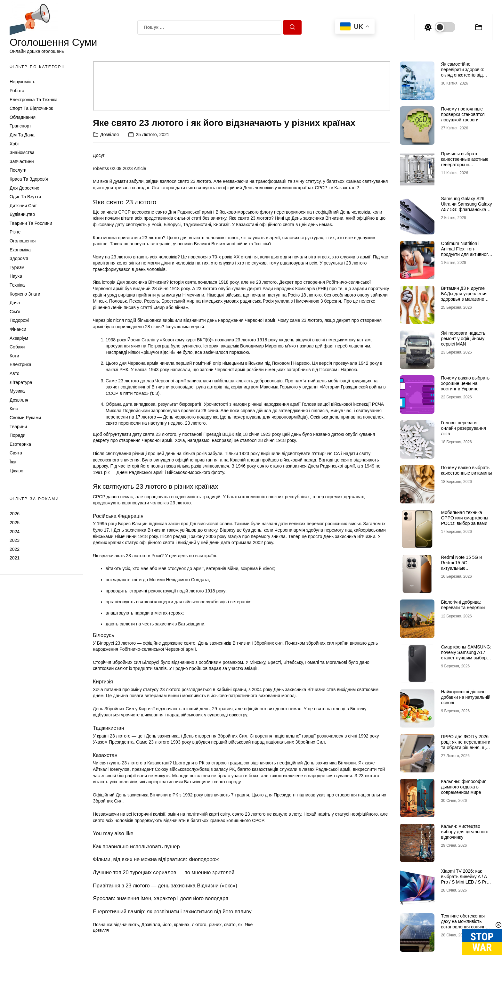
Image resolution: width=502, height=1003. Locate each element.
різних (215, 924)
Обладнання (23, 117)
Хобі (14, 143)
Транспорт (20, 125)
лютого (199, 924)
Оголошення (23, 240)
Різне (15, 231)
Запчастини (22, 161)
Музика (17, 391)
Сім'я (15, 311)
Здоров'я (19, 258)
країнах (181, 924)
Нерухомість (23, 81)
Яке (249, 924)
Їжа (13, 461)
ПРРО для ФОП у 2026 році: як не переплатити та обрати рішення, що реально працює (465, 744)
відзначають (126, 924)
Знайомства (22, 152)
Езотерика (20, 444)
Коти (14, 355)
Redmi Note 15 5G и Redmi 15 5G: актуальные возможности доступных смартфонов (466, 568)
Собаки (17, 346)
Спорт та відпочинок (31, 108)
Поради (17, 435)
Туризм (17, 267)
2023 (15, 540)
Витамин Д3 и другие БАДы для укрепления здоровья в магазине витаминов (464, 296)
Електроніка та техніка (33, 99)
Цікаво (16, 470)
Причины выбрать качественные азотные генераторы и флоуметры (464, 161)
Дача (15, 302)
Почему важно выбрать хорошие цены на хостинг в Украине (465, 383)
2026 (15, 513)
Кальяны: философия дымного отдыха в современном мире (463, 787)
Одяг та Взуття (25, 196)
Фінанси (18, 329)
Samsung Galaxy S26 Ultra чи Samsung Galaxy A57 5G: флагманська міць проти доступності (466, 206)
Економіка (20, 249)
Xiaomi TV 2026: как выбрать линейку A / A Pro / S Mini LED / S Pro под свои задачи (465, 879)
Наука (16, 276)
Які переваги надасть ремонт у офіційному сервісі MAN (463, 338)
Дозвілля (19, 400)
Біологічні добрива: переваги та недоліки (463, 604)
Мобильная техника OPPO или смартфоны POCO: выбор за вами (464, 518)
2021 (15, 557)
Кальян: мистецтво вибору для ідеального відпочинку (464, 832)
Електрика (20, 364)
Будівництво (22, 214)
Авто (15, 373)
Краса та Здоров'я (29, 179)
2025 (15, 522)
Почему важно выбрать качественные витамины (466, 470)
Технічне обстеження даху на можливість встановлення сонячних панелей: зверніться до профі (465, 926)
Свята (16, 452)
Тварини (18, 426)
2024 (15, 531)
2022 (15, 549)
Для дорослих (24, 188)
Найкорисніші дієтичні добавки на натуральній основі (465, 697)
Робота (17, 90)
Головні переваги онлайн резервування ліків (463, 428)
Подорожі (19, 320)
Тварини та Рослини (31, 223)
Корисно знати (25, 294)
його (167, 924)
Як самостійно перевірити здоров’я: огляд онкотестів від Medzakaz (462, 72)
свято (230, 924)
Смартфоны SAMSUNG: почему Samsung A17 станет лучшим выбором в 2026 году (466, 654)
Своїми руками (25, 417)
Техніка (17, 285)
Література (21, 382)
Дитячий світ (23, 205)
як (240, 924)
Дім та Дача (22, 134)
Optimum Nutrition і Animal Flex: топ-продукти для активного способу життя (465, 251)
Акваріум (19, 338)
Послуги (18, 170)
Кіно (14, 408)
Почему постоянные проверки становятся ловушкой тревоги (462, 114)
